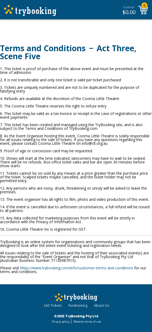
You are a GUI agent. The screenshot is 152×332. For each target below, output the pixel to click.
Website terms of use (87, 321)
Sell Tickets (53, 305)
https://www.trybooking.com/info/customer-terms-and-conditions (76, 267)
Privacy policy (61, 321)
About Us (101, 305)
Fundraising (78, 305)
